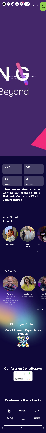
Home (4, 76)
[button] (38, 252)
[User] (12, 4)
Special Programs (12, 76)
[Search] (8, 4)
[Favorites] (17, 4)
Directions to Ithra (34, 6)
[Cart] (21, 4)
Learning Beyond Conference (27, 76)
